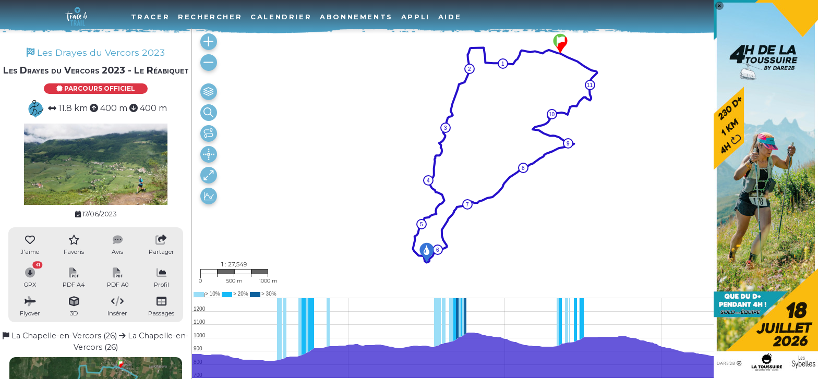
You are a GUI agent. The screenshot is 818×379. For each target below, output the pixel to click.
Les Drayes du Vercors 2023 (96, 52)
